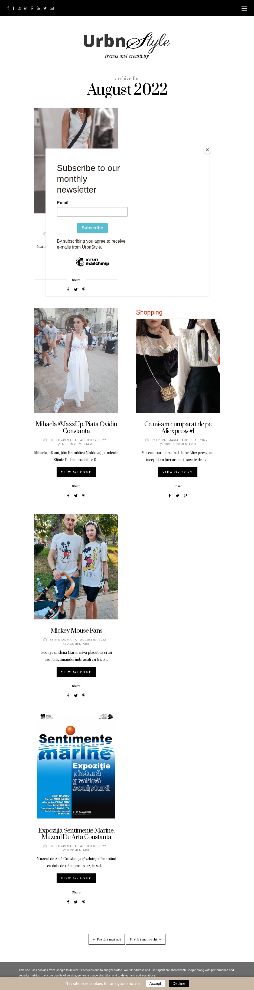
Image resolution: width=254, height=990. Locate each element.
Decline (179, 983)
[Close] (207, 150)
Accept (155, 983)
